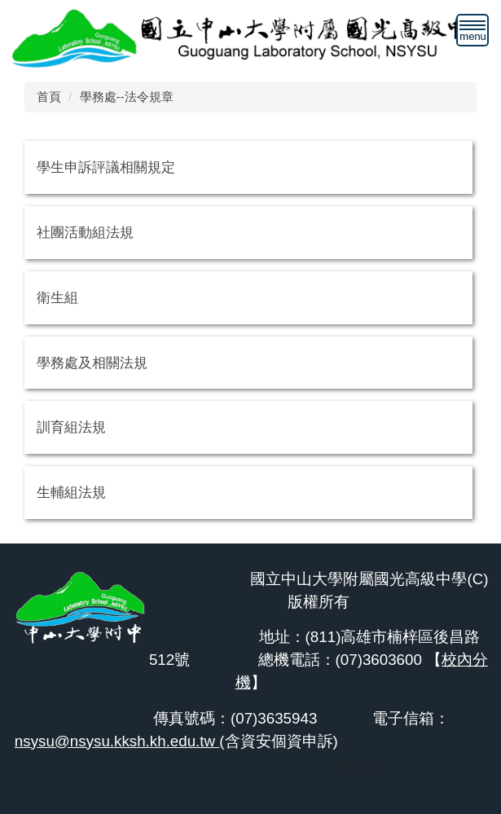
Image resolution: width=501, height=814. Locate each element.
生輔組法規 (71, 492)
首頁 (49, 96)
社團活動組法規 (85, 232)
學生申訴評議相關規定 (106, 167)
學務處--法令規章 (127, 96)
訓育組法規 (71, 427)
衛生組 (57, 297)
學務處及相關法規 (92, 362)
